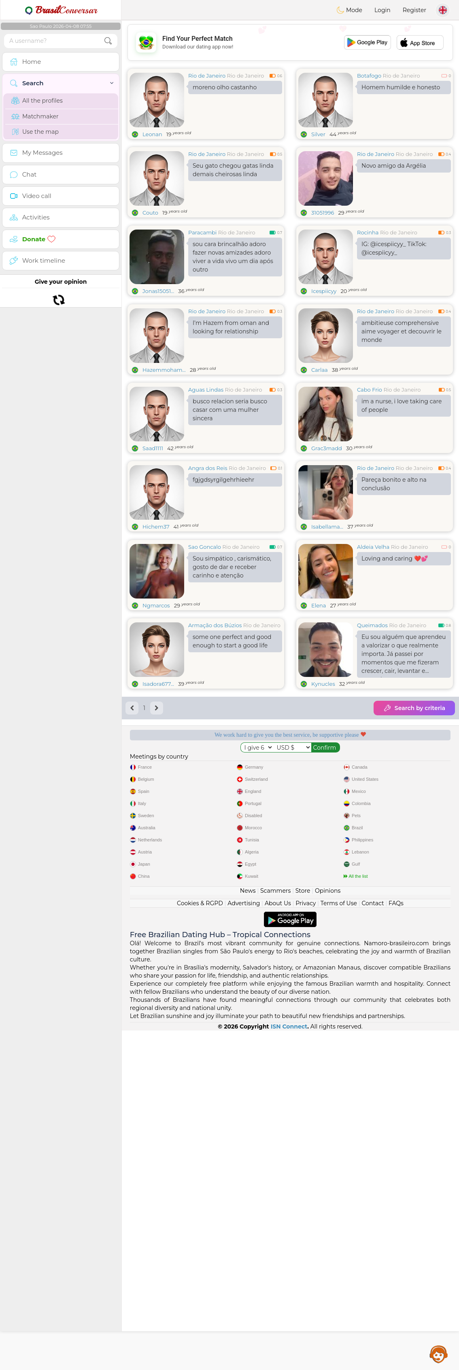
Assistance (438, 1354)
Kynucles (323, 808)
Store (302, 1230)
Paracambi (202, 232)
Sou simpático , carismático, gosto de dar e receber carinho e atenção (232, 691)
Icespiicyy (323, 291)
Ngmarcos (156, 730)
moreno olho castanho (225, 87)
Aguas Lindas (205, 452)
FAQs (396, 1242)
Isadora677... (158, 808)
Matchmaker (35, 116)
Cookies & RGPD (200, 1242)
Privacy (305, 1242)
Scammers (275, 1230)
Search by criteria (414, 832)
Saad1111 (152, 510)
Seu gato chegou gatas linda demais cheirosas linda (233, 170)
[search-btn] (108, 41)
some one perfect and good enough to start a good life (232, 766)
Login (382, 10)
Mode (349, 10)
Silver (318, 134)
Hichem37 (156, 589)
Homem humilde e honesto (400, 87)
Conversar (61, 10)
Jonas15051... (158, 291)
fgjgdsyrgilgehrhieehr (223, 542)
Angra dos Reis (207, 530)
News (248, 1230)
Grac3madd (326, 510)
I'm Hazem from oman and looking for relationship (231, 389)
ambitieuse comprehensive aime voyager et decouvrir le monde (401, 393)
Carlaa (319, 432)
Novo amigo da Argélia (393, 165)
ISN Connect (289, 1366)
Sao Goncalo (204, 671)
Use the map (35, 132)
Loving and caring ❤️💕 (394, 683)
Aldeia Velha (373, 671)
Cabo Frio (369, 452)
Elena (318, 730)
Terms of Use (339, 1242)
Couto (150, 212)
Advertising (243, 1242)
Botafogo (369, 75)
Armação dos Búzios (215, 749)
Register (414, 10)
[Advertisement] (290, 42)
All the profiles (37, 101)
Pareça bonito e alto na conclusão (394, 546)
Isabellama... (327, 589)
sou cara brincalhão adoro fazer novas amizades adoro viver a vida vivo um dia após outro (233, 256)
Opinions (327, 1230)
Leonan (152, 134)
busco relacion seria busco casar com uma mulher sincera (230, 472)
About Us (278, 1242)
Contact (372, 1242)
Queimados (372, 749)
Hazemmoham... (164, 432)
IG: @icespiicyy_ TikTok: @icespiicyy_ (394, 248)
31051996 (322, 212)
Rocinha (368, 232)
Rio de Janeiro (206, 75)
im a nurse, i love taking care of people (401, 468)
